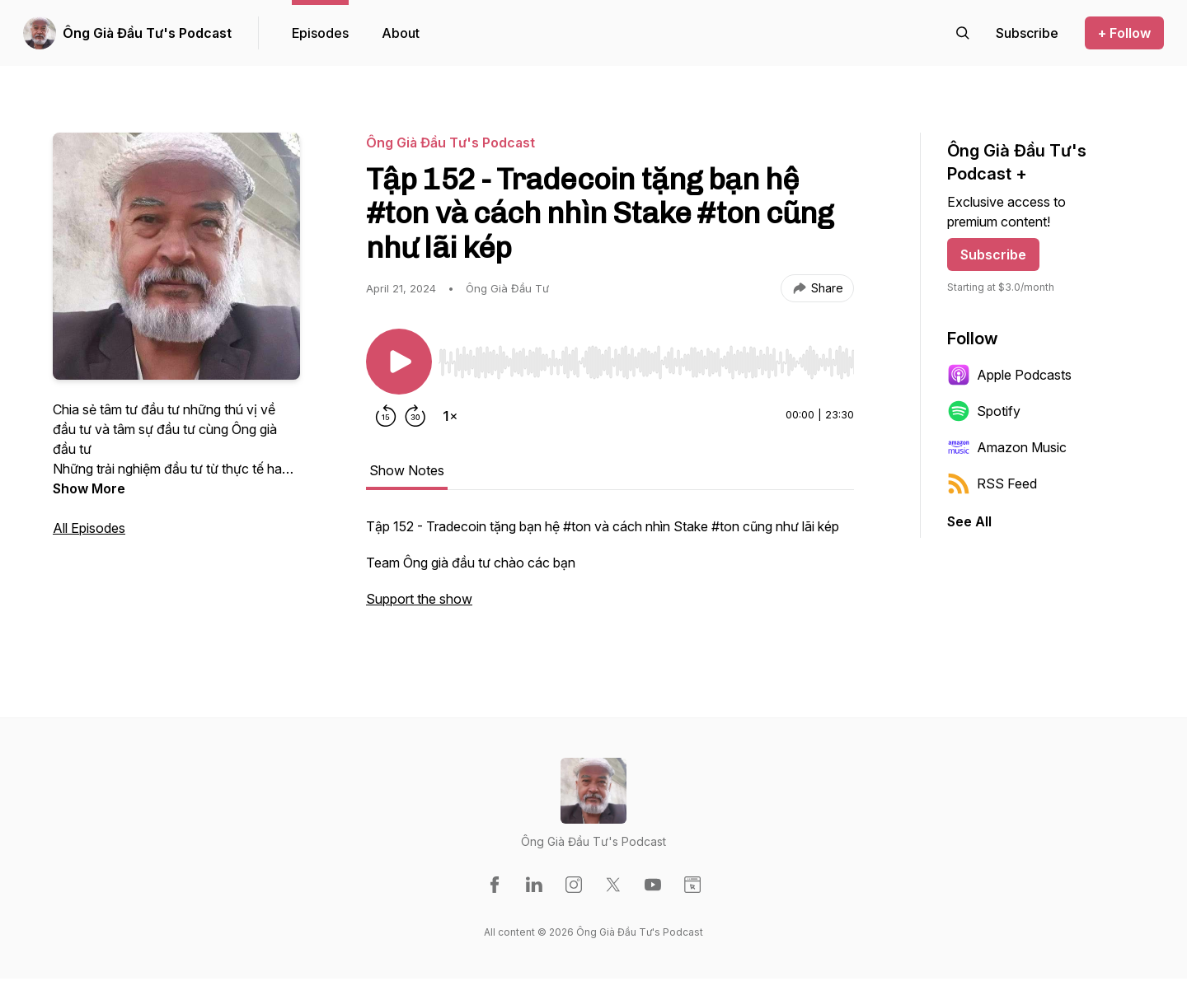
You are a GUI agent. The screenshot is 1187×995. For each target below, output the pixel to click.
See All (969, 521)
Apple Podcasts (1009, 374)
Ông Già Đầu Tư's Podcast (147, 33)
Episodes (320, 33)
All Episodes (89, 528)
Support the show (419, 599)
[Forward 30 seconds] (415, 415)
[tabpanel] (610, 570)
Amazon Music (1007, 447)
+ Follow (1124, 33)
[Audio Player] (646, 357)
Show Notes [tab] (406, 470)
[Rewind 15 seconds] (385, 415)
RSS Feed (992, 483)
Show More (89, 488)
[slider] (646, 362)
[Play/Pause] (399, 362)
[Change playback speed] (450, 415)
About (401, 33)
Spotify (983, 411)
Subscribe (993, 254)
